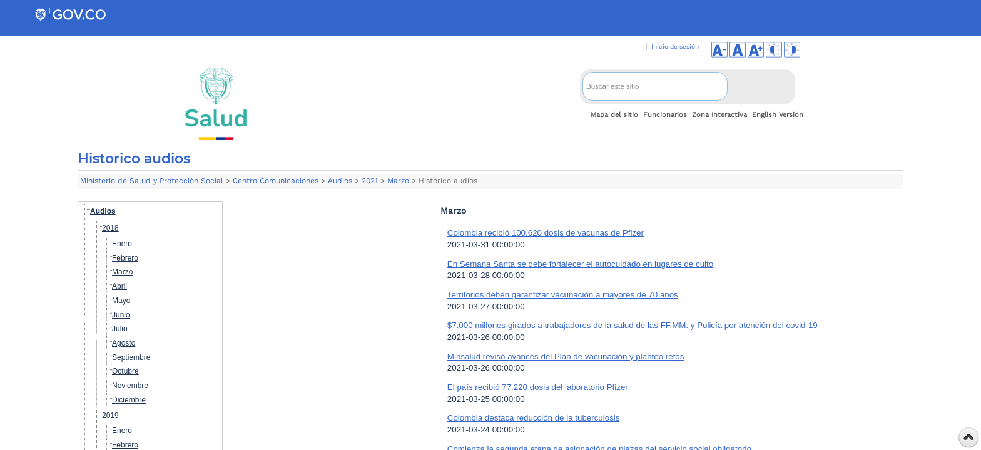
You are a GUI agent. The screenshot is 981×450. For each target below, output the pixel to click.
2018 (110, 228)
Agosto (123, 343)
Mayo (121, 300)
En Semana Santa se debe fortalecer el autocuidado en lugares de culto (580, 264)
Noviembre (130, 385)
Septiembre (131, 357)
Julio (120, 328)
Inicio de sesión (675, 46)
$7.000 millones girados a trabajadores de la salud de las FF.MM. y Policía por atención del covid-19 (632, 325)
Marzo (398, 180)
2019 (110, 415)
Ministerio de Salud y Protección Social (151, 180)
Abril (119, 286)
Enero (122, 243)
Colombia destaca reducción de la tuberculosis (533, 417)
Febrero (125, 258)
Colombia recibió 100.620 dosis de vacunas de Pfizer (545, 233)
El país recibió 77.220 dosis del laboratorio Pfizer (537, 387)
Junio (121, 315)
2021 (370, 180)
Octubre (125, 371)
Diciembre (129, 400)
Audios (340, 180)
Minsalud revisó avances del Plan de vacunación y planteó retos (565, 356)
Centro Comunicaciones (275, 180)
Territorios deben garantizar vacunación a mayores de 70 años (562, 294)
